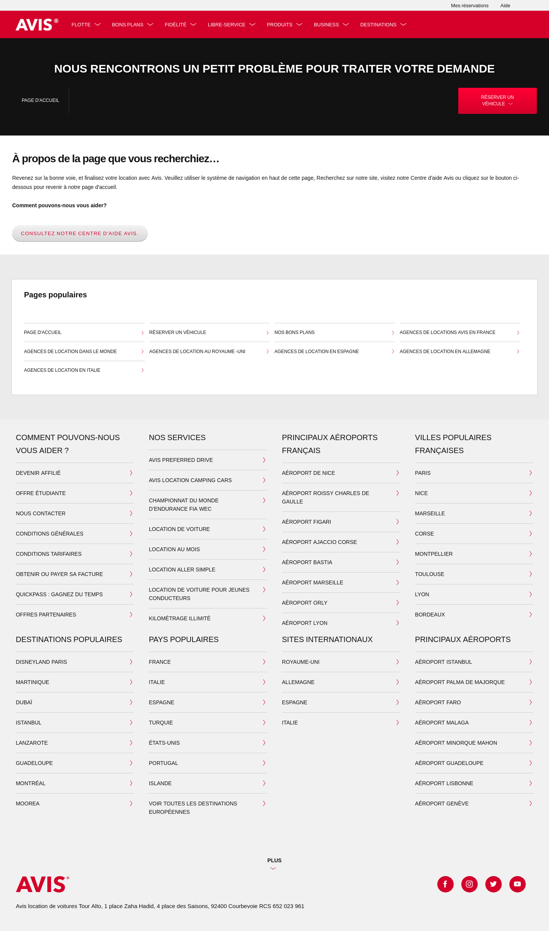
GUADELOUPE (34, 762)
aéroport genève (442, 803)
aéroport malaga (442, 722)
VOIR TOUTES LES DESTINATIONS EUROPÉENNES (193, 807)
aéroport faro (438, 702)
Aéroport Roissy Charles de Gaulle (325, 497)
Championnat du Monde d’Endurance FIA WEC (183, 504)
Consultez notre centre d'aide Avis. (80, 233)
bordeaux (430, 614)
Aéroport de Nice (308, 472)
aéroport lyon (304, 622)
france (160, 661)
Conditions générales (49, 533)
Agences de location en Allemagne (460, 352)
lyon (422, 594)
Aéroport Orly (304, 602)
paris (423, 472)
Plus (274, 860)
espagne (161, 702)
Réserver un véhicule (209, 333)
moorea (27, 803)
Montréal (30, 783)
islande (160, 783)
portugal (163, 762)
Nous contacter (41, 513)
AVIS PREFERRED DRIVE (181, 459)
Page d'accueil (40, 100)
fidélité (177, 24)
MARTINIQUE (32, 682)
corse (424, 533)
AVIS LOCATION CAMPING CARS (190, 480)
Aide (505, 5)
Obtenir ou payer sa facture (59, 574)
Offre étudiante (41, 493)
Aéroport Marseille (313, 582)
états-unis (164, 742)
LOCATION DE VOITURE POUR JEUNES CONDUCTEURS (199, 594)
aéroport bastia (307, 562)
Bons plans (129, 24)
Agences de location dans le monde (84, 352)
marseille (430, 513)
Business (328, 24)
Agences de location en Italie (84, 371)
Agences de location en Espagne (334, 352)
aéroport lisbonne (444, 783)
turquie (161, 722)
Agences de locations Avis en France (460, 333)
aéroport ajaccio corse (319, 541)
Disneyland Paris (41, 661)
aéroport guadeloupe (449, 762)
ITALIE (290, 722)
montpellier (434, 553)
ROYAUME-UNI (301, 661)
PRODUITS (281, 24)
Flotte (82, 24)
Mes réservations (469, 5)
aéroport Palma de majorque (460, 682)
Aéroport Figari (306, 521)
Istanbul (28, 722)
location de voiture (179, 528)
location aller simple (182, 569)
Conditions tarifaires (49, 553)
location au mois (174, 549)
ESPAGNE (295, 702)
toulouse (430, 574)
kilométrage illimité (179, 618)
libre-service (228, 24)
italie (157, 682)
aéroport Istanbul (443, 661)
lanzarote (32, 742)
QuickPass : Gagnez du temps (59, 594)
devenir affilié (38, 472)
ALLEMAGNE (298, 682)
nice (421, 493)
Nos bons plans (334, 333)
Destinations (380, 24)
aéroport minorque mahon (456, 742)
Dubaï (24, 702)
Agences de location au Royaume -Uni (209, 352)
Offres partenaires (46, 614)
